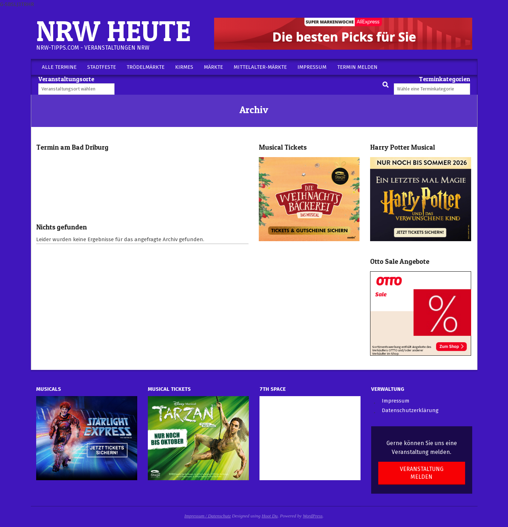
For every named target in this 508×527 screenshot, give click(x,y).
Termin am (72, 147)
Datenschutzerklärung (410, 410)
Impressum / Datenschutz (207, 515)
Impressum (395, 401)
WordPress (313, 515)
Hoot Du (270, 515)
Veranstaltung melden (421, 473)
